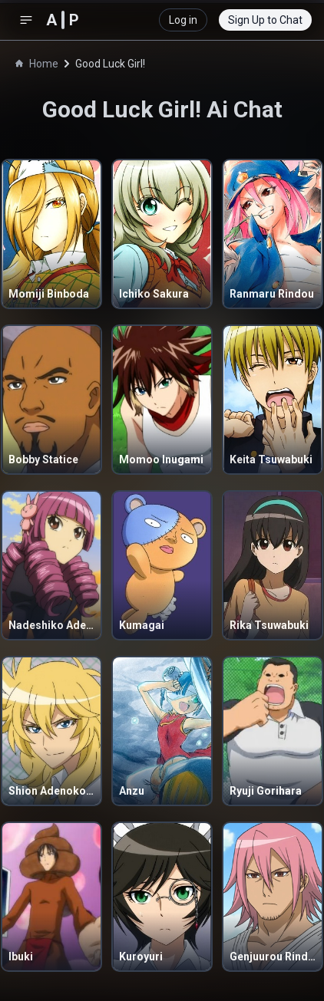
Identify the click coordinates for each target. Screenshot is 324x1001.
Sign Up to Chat (265, 20)
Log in (183, 20)
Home (36, 64)
